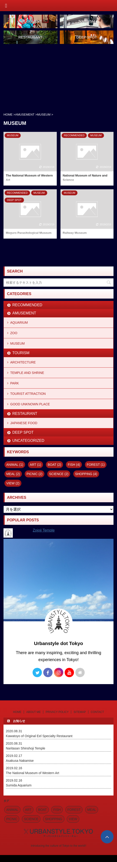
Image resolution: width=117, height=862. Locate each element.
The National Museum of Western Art (32, 773)
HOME (17, 712)
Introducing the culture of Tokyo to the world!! (58, 845)
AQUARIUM (19, 322)
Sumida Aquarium (19, 785)
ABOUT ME (33, 712)
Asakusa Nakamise (20, 760)
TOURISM (20, 353)
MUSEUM (17, 343)
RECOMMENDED (27, 305)
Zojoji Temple (44, 530)
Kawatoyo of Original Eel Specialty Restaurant (39, 736)
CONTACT (97, 712)
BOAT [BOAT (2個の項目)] (54, 464)
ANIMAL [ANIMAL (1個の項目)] (14, 464)
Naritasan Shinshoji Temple (25, 748)
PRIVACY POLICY (57, 712)
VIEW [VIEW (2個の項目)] (13, 483)
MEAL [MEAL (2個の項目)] (13, 474)
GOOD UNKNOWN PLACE (30, 404)
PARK (14, 383)
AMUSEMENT (24, 313)
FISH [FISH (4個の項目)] (74, 464)
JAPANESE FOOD (23, 423)
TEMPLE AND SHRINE (27, 373)
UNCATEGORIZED (28, 441)
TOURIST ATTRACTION (28, 394)
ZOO (13, 333)
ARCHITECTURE (23, 362)
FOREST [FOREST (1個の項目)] (96, 464)
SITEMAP (80, 712)
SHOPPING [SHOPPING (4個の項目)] (86, 474)
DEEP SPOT (22, 432)
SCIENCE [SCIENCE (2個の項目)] (58, 474)
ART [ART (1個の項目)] (35, 464)
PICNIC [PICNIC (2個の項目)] (34, 474)
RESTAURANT (24, 414)
